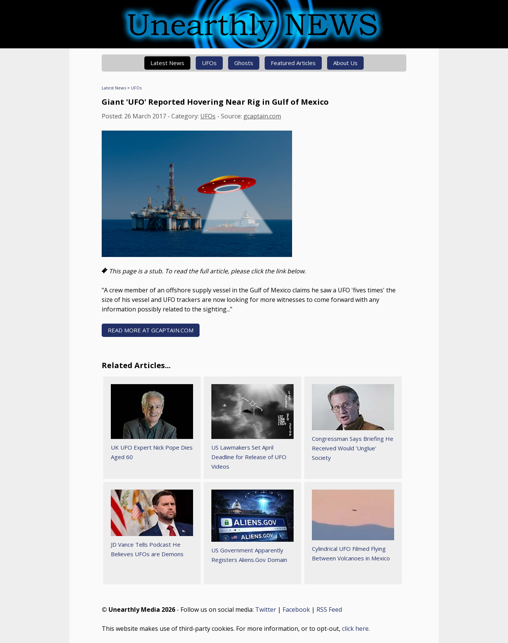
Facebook (296, 609)
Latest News (167, 63)
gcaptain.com (262, 116)
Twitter (265, 609)
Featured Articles (293, 63)
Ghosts (243, 63)
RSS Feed (329, 609)
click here (355, 628)
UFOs (209, 63)
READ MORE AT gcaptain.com (150, 330)
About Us (345, 63)
